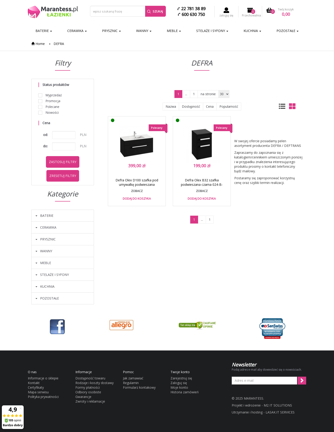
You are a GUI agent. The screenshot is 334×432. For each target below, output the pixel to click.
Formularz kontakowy (139, 387)
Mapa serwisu (38, 392)
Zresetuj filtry (62, 175)
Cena (210, 106)
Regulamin (131, 383)
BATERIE (43, 30)
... (186, 94)
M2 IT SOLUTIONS (278, 405)
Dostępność (191, 106)
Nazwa (171, 106)
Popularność (228, 106)
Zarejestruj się (181, 378)
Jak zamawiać (133, 378)
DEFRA (59, 43)
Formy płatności (87, 387)
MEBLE (174, 30)
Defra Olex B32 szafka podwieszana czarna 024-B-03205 (202, 184)
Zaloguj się (178, 383)
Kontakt (34, 383)
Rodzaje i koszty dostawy (94, 383)
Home (38, 43)
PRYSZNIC (111, 30)
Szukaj (155, 11)
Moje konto (179, 387)
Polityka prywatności (43, 396)
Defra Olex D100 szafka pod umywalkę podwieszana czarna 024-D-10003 (137, 184)
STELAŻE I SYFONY (212, 30)
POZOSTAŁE (287, 30)
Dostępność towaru (90, 378)
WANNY (143, 30)
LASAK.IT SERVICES (280, 412)
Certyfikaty (36, 387)
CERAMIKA (77, 30)
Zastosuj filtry (62, 162)
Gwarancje (83, 396)
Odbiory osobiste (88, 392)
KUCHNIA (252, 30)
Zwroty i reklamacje (90, 401)
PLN (83, 134)
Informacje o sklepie (43, 378)
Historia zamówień (184, 392)
